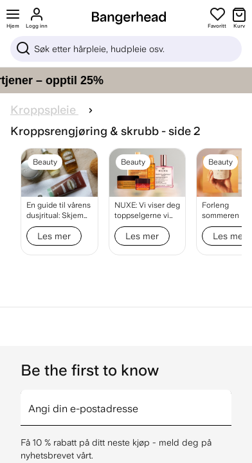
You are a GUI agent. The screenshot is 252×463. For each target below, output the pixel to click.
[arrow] (226, 400)
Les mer (54, 236)
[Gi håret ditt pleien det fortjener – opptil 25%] (126, 80)
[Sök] (126, 49)
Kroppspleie (44, 110)
